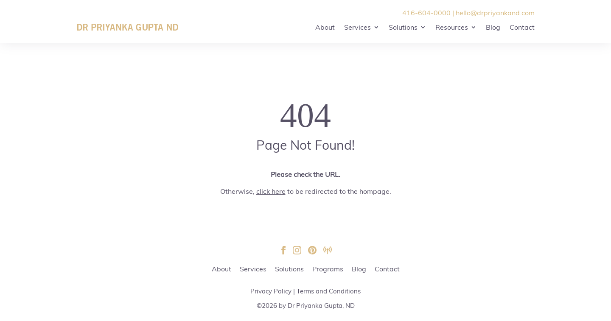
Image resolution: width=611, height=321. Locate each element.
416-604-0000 (426, 12)
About (325, 27)
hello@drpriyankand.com (495, 12)
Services (357, 27)
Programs (327, 269)
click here (271, 191)
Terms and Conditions (329, 291)
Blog (493, 27)
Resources (451, 27)
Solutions (403, 27)
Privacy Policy (270, 291)
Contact (522, 27)
